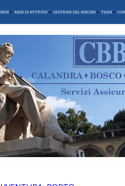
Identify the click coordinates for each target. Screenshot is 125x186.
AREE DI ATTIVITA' (31, 12)
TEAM (106, 12)
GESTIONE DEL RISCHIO (74, 12)
